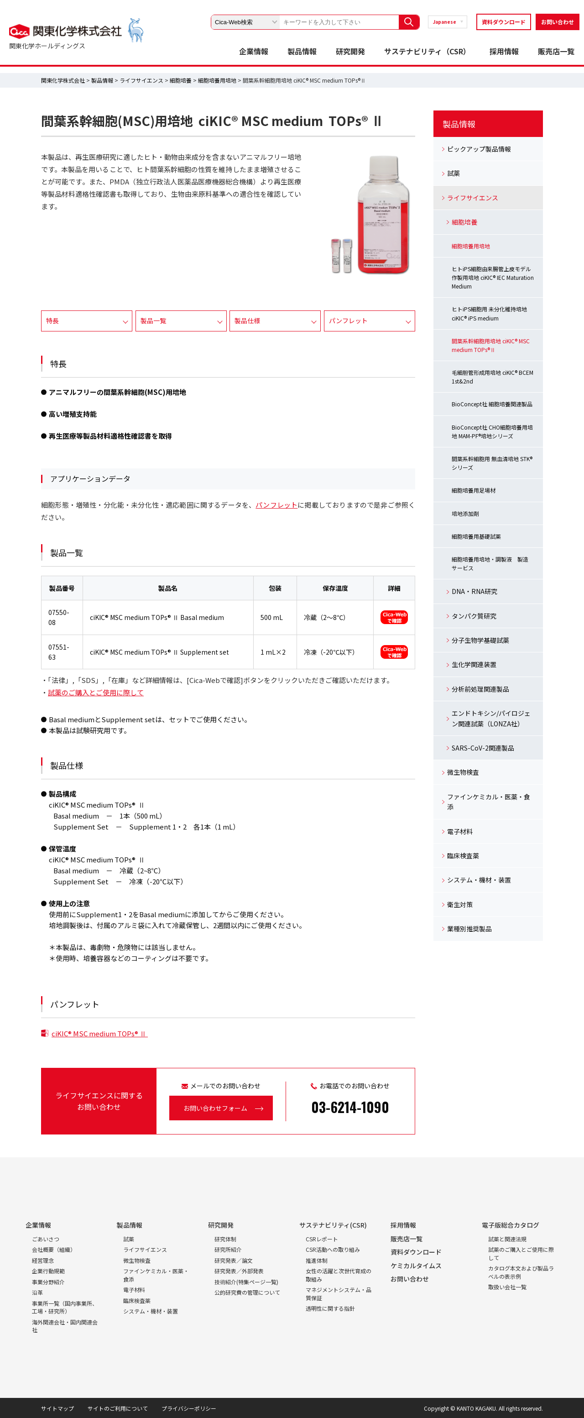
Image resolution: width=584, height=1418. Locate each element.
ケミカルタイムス (416, 1265)
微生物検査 (463, 772)
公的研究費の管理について (247, 1292)
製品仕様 (247, 320)
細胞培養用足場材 (473, 490)
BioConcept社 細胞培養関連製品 (492, 404)
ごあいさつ (45, 1239)
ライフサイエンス (141, 80)
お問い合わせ (557, 22)
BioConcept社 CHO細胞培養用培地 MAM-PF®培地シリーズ (492, 431)
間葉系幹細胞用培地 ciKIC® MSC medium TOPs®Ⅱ (491, 345)
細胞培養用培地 (217, 80)
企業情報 (253, 51)
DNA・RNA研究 (474, 591)
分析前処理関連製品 (480, 688)
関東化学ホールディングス (47, 45)
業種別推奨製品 (469, 928)
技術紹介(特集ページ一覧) (246, 1282)
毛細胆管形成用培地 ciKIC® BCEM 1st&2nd (492, 376)
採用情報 (504, 51)
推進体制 (317, 1260)
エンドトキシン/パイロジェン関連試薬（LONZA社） (491, 718)
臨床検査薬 (463, 855)
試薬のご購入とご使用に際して (96, 692)
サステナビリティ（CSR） (427, 51)
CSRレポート (322, 1239)
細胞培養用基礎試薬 (476, 536)
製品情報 (302, 51)
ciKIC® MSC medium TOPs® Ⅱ (100, 1033)
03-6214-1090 (350, 1107)
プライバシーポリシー (189, 1408)
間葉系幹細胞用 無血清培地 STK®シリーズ (492, 463)
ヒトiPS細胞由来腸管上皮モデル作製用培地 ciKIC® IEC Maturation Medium (493, 277)
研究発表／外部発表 (239, 1271)
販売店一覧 (556, 51)
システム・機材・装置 (479, 879)
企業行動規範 (48, 1271)
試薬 (453, 173)
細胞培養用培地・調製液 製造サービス (490, 563)
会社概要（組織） (54, 1249)
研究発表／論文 (233, 1260)
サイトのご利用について (118, 1408)
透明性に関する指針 (330, 1308)
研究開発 (350, 51)
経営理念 (43, 1260)
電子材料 (460, 831)
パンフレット (348, 320)
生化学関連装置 (474, 664)
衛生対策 (460, 904)
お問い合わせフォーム (215, 1108)
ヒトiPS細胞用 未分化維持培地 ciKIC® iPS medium (489, 313)
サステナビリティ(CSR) (333, 1224)
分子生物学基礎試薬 (480, 640)
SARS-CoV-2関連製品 (483, 747)
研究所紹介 (228, 1249)
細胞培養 (181, 80)
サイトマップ (57, 1408)
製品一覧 (153, 320)
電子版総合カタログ (510, 1224)
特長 (52, 320)
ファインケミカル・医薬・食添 (488, 801)
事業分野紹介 (48, 1282)
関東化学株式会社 (63, 80)
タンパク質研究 (474, 615)
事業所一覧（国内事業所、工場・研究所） (65, 1307)
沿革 (37, 1292)
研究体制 (225, 1239)
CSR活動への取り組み (333, 1249)
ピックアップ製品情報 (479, 148)
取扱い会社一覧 (507, 1287)
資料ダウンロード (504, 22)
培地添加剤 (465, 513)
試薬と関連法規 (507, 1239)
